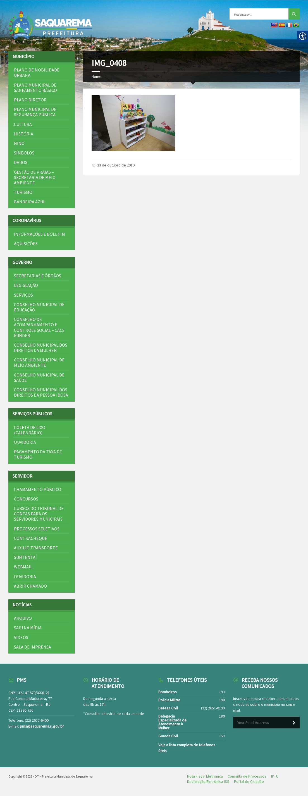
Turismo (23, 192)
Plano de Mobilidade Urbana (36, 72)
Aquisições (26, 243)
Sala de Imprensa (32, 647)
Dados (20, 162)
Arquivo (23, 618)
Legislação (26, 285)
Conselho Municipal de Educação (39, 307)
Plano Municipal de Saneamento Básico (35, 87)
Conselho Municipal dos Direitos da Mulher (40, 347)
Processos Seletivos (36, 529)
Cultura (23, 124)
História (23, 134)
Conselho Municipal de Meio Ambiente (39, 362)
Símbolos (24, 153)
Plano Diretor (30, 100)
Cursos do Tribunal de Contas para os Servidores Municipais (39, 514)
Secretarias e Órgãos (37, 275)
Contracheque (30, 538)
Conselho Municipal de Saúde (39, 377)
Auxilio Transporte (36, 547)
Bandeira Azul (29, 201)
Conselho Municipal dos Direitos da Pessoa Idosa (41, 392)
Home (96, 76)
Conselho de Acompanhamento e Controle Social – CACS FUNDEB (39, 327)
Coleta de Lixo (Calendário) (29, 430)
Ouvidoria (25, 442)
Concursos (26, 499)
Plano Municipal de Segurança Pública (35, 111)
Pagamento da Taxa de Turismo (38, 454)
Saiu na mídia (28, 627)
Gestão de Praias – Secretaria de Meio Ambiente (35, 177)
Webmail (23, 566)
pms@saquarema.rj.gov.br (42, 726)
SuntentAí (25, 557)
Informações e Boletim (39, 234)
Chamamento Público (37, 489)
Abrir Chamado (30, 586)
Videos (21, 637)
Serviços (23, 295)
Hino (19, 143)
